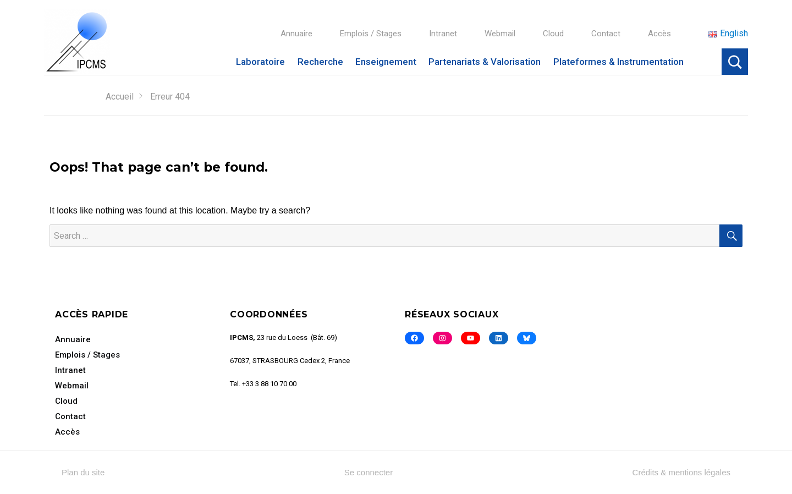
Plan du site (83, 472)
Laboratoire (260, 61)
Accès (659, 34)
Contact (605, 34)
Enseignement (385, 61)
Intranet (443, 34)
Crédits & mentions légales (681, 472)
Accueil (120, 96)
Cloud (553, 34)
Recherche (320, 61)
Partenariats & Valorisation (484, 61)
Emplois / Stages (371, 34)
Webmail (500, 34)
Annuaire (296, 34)
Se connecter (368, 472)
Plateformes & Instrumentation (618, 61)
